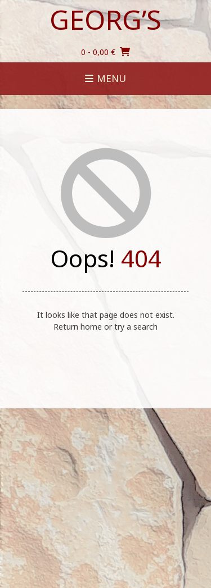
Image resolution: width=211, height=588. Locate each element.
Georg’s (105, 20)
